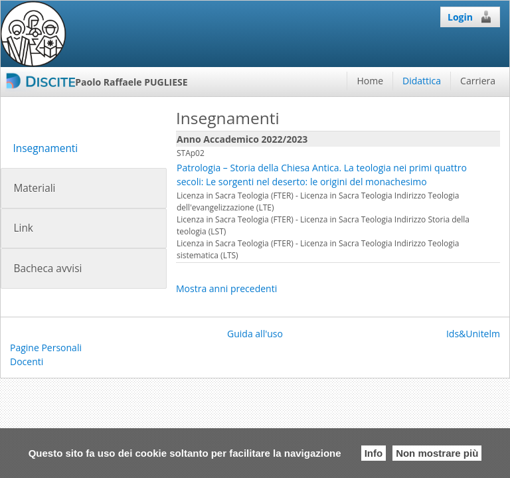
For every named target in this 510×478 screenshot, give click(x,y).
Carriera (477, 80)
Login (470, 16)
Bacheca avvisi (47, 269)
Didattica (421, 80)
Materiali (34, 188)
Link (23, 228)
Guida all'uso (255, 333)
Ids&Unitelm (473, 333)
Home (370, 80)
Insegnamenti (45, 148)
